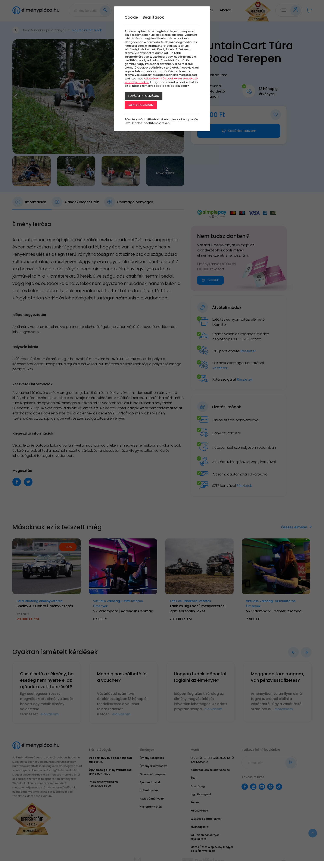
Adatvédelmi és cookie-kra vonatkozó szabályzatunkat (161, 80)
